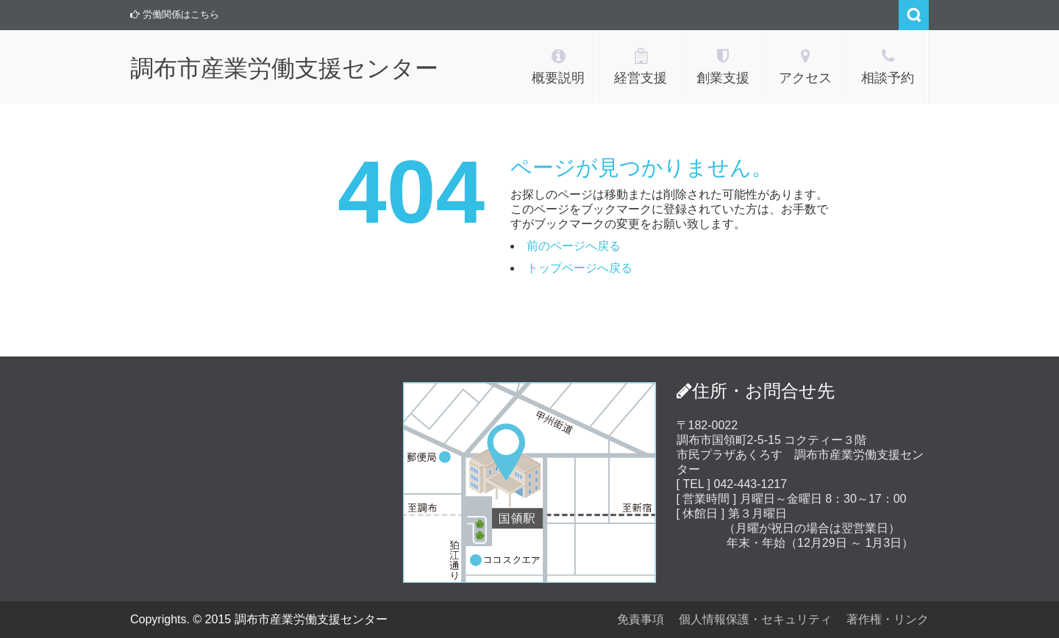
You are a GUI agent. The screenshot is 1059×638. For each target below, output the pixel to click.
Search (914, 15)
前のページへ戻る (574, 246)
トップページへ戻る (579, 268)
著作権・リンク (887, 619)
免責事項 (640, 619)
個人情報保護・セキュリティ (755, 619)
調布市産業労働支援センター (284, 68)
